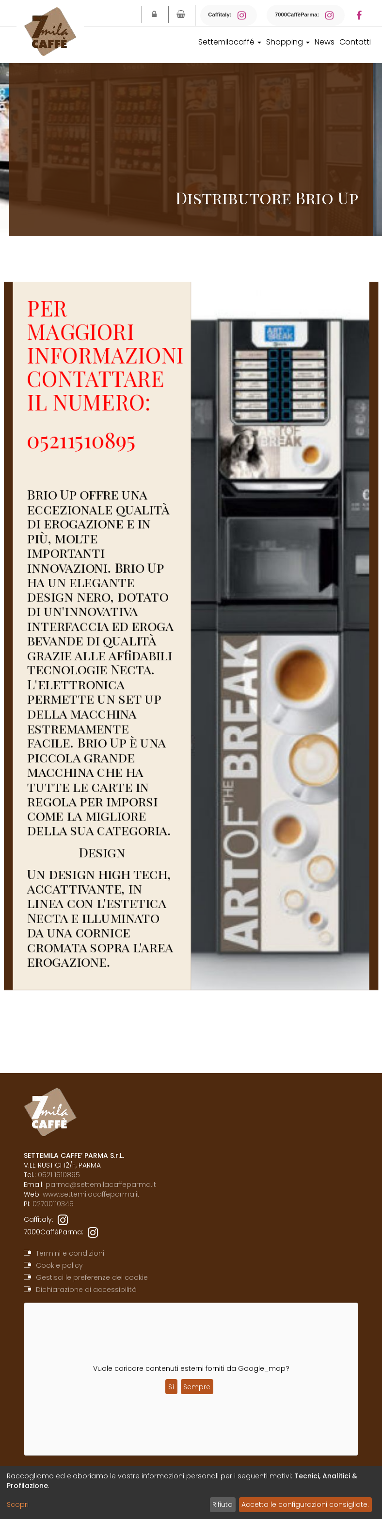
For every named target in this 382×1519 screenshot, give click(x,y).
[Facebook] (363, 15)
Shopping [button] (288, 41)
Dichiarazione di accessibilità (86, 1289)
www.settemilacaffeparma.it (91, 1194)
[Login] (154, 14)
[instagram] (63, 1219)
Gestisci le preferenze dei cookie (92, 1277)
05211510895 (89, 453)
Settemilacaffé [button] (229, 41)
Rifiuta (222, 1504)
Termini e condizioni (70, 1253)
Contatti (355, 41)
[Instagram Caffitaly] (245, 15)
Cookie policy (59, 1265)
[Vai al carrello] (181, 14)
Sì (171, 1387)
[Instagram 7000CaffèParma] (332, 15)
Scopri (18, 1504)
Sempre (196, 1387)
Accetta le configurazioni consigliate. (305, 1504)
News (324, 41)
